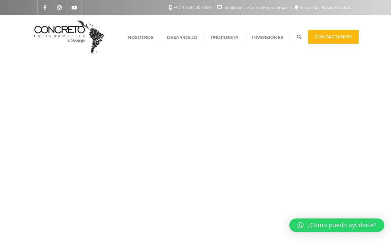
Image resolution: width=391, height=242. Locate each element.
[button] (336, 225)
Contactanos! (333, 36)
